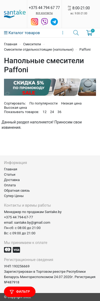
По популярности (43, 103)
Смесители (32, 44)
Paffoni (85, 49)
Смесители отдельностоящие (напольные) (39, 49)
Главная (10, 44)
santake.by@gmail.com (32, 222)
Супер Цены (14, 196)
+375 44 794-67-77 (18, 217)
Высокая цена (15, 108)
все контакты (44, 12)
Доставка (12, 180)
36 (60, 112)
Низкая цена (71, 103)
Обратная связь (17, 190)
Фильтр (20, 292)
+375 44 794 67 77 (44, 8)
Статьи (9, 174)
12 (45, 112)
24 (52, 112)
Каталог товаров (22, 32)
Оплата (10, 185)
